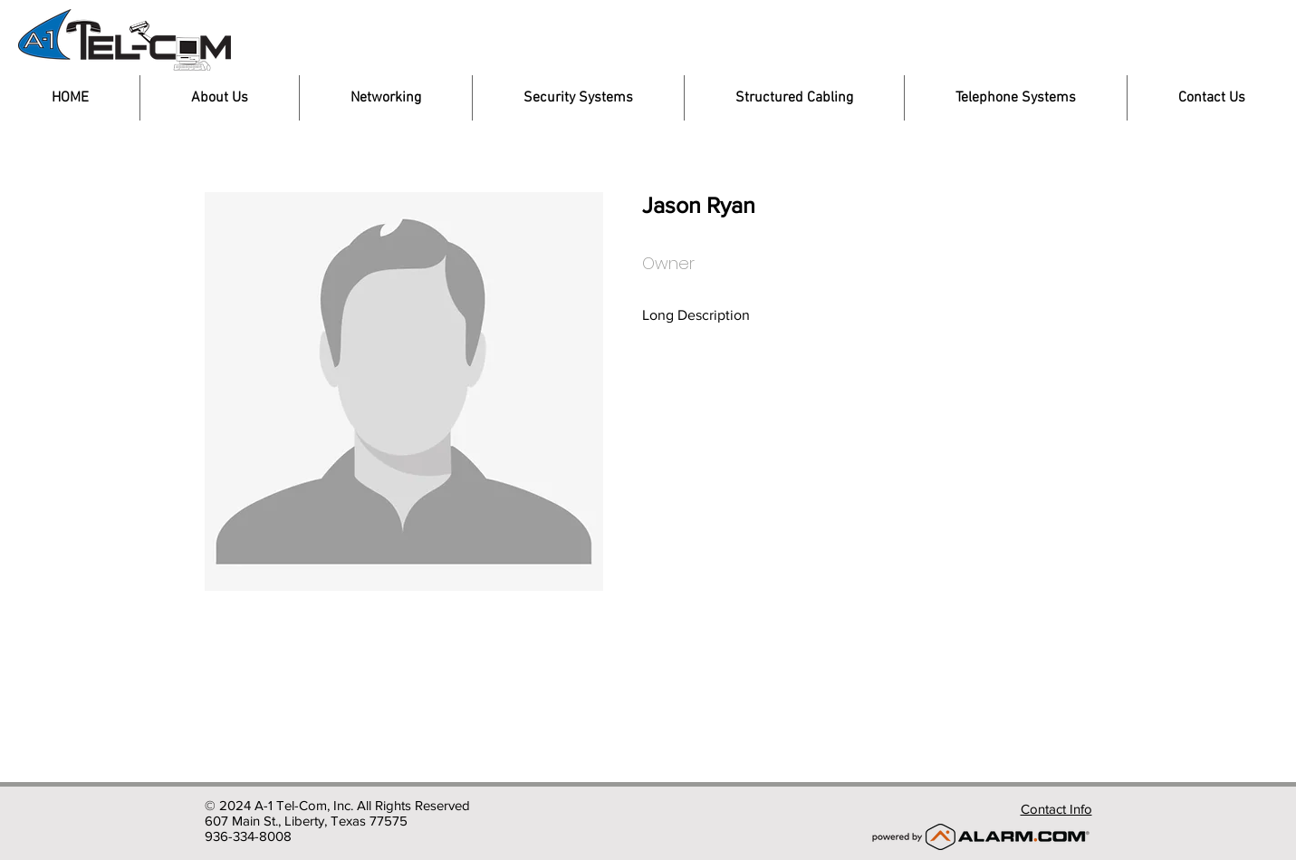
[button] (386, 98)
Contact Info (1056, 809)
